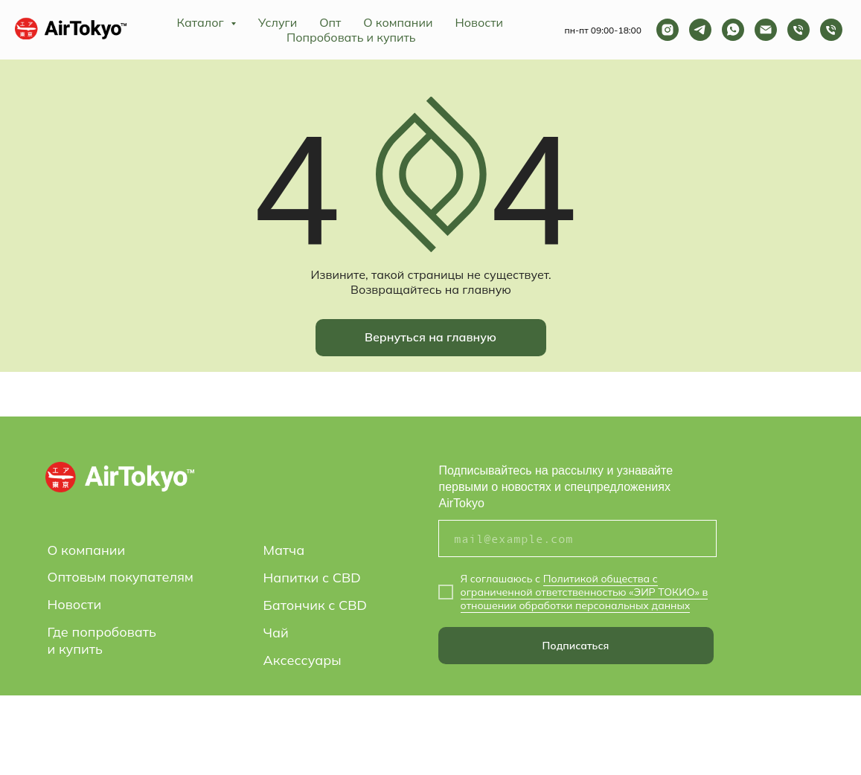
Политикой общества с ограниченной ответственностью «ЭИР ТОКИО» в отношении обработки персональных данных (584, 592)
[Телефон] (798, 30)
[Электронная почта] (766, 30)
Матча (284, 550)
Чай (276, 632)
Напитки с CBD (312, 577)
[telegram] (700, 30)
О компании (397, 22)
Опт (330, 22)
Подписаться (575, 645)
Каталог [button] (202, 22)
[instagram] (667, 30)
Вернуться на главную (430, 336)
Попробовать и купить (351, 37)
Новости (479, 22)
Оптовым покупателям (120, 576)
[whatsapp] (733, 30)
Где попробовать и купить (102, 640)
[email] (577, 538)
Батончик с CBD (315, 605)
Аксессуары (302, 660)
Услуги (277, 22)
